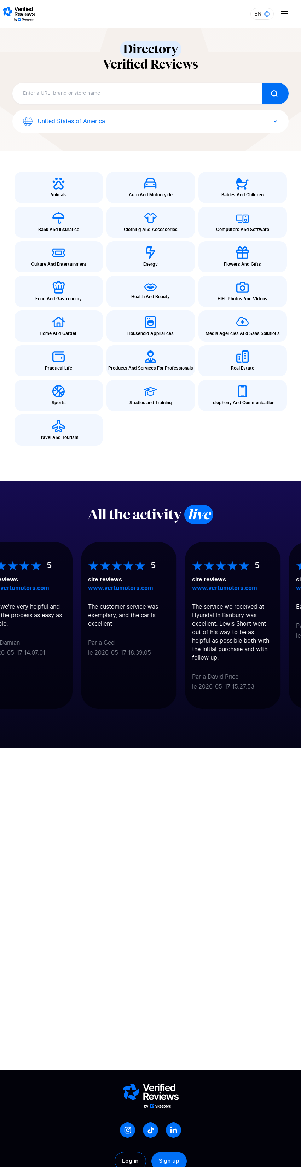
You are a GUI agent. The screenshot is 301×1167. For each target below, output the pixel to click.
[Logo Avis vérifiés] (19, 14)
